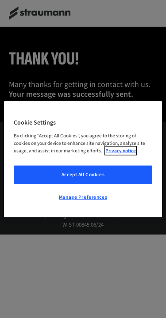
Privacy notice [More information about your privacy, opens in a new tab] (120, 150)
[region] (83, 159)
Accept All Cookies (83, 174)
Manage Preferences (83, 197)
